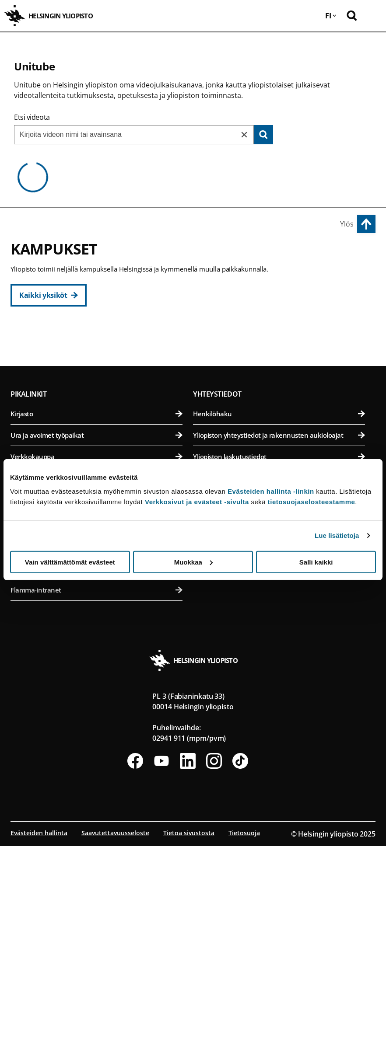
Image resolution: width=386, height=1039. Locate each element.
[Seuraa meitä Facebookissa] (135, 954)
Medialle (279, 670)
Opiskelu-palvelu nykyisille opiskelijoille (96, 761)
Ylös (347, 224)
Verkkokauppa (96, 649)
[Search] (263, 134)
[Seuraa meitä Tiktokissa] (240, 954)
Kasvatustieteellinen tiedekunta (96, 376)
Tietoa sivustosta (188, 1026)
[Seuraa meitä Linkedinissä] (188, 954)
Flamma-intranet (96, 782)
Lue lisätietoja (337, 535)
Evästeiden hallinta (39, 1026)
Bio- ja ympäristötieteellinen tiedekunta (279, 354)
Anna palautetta (279, 692)
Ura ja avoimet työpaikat (96, 628)
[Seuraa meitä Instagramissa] (214, 954)
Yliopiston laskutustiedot (279, 649)
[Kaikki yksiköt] (49, 295)
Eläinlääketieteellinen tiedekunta (279, 376)
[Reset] (244, 134)
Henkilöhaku (279, 606)
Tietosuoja (244, 1026)
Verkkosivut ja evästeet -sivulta (197, 501)
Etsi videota (32, 117)
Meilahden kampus (228, 457)
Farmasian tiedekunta (279, 397)
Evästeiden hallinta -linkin (271, 491)
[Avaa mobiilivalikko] (372, 15)
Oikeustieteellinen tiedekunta (96, 397)
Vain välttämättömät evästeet (70, 561)
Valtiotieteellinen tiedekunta (96, 440)
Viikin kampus (217, 334)
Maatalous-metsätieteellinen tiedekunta (279, 419)
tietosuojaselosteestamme (311, 501)
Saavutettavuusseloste (115, 1026)
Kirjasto (96, 606)
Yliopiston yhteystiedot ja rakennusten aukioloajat (279, 628)
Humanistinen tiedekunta (96, 354)
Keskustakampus (41, 334)
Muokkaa (193, 561)
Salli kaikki (316, 561)
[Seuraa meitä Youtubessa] (161, 954)
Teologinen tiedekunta (96, 419)
